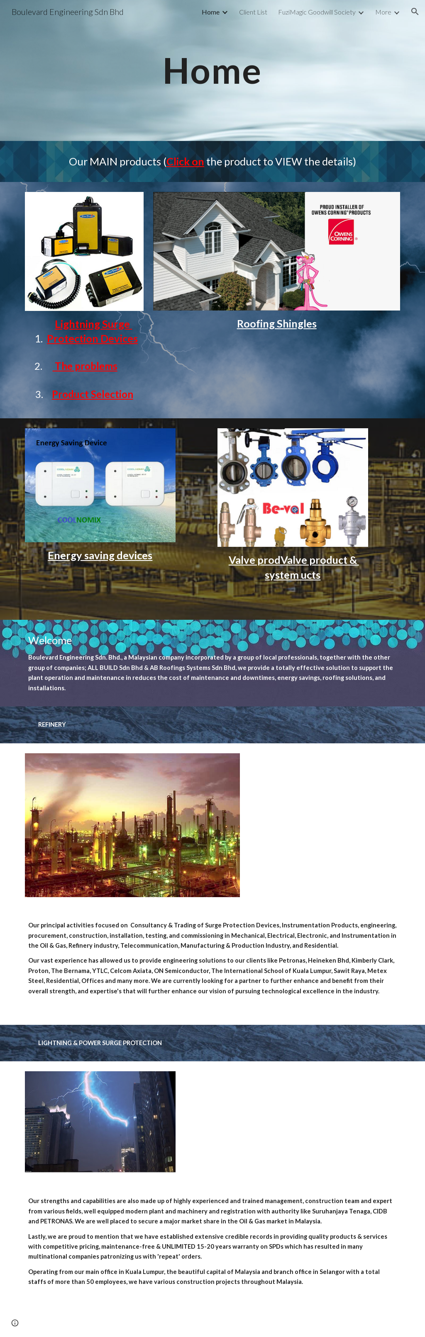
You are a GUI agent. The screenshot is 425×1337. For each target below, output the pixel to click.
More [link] (383, 12)
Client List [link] (253, 12)
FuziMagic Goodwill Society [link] (317, 12)
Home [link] (211, 12)
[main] (212, 70)
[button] (415, 12)
